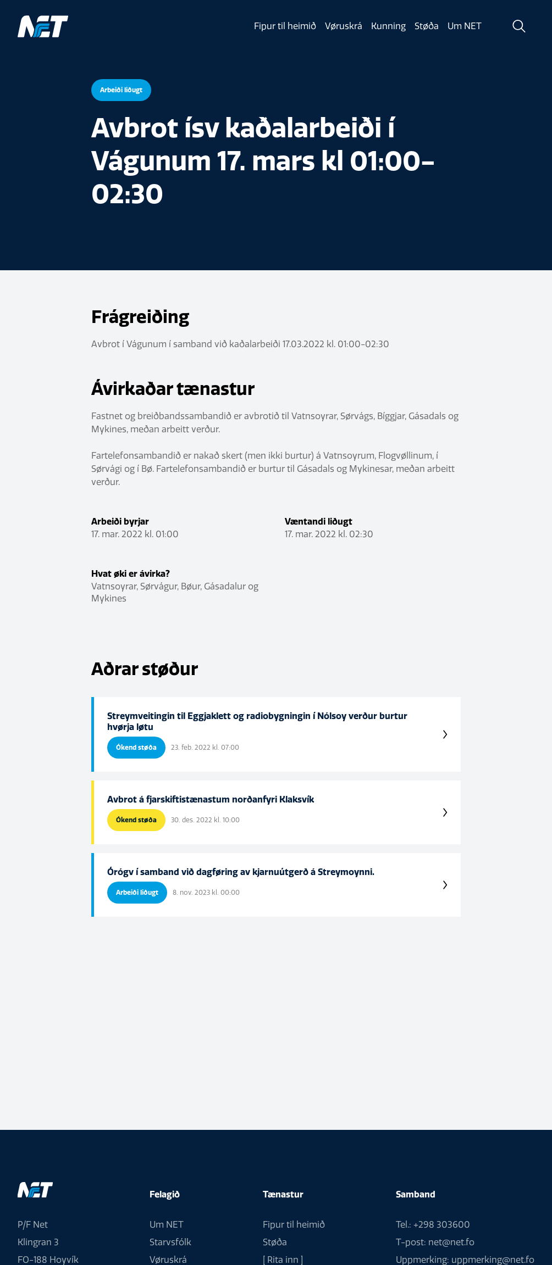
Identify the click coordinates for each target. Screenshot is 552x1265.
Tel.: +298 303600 (433, 1224)
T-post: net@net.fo (435, 1242)
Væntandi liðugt (318, 521)
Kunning (388, 26)
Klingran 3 (38, 1242)
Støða (427, 26)
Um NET (465, 26)
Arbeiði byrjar (120, 521)
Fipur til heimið (285, 26)
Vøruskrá (343, 26)
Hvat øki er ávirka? (130, 573)
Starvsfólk (170, 1242)
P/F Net (33, 1224)
